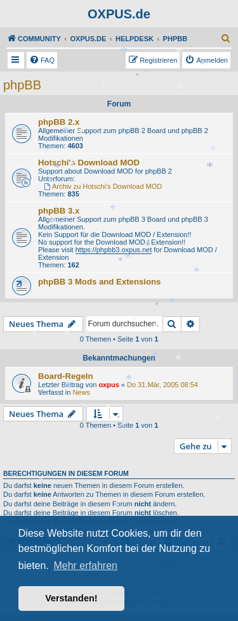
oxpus (108, 384)
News (81, 392)
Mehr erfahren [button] (85, 565)
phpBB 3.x (58, 210)
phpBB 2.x (58, 122)
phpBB (22, 85)
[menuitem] (226, 38)
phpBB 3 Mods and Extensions (99, 281)
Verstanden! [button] (71, 598)
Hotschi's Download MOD (89, 162)
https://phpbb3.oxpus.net (114, 249)
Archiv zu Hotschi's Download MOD (103, 186)
